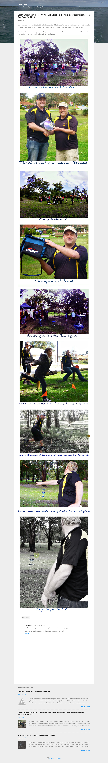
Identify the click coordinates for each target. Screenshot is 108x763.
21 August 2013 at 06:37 (39, 625)
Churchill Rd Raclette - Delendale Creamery (34, 692)
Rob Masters (24, 4)
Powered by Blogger (54, 758)
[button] (89, 15)
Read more (85, 707)
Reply (27, 634)
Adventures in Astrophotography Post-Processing (36, 735)
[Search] (93, 5)
